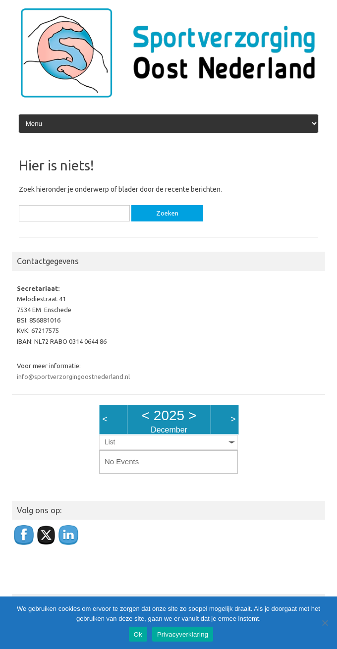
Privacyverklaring (182, 634)
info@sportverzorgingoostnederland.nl (73, 376)
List (110, 442)
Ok (138, 634)
